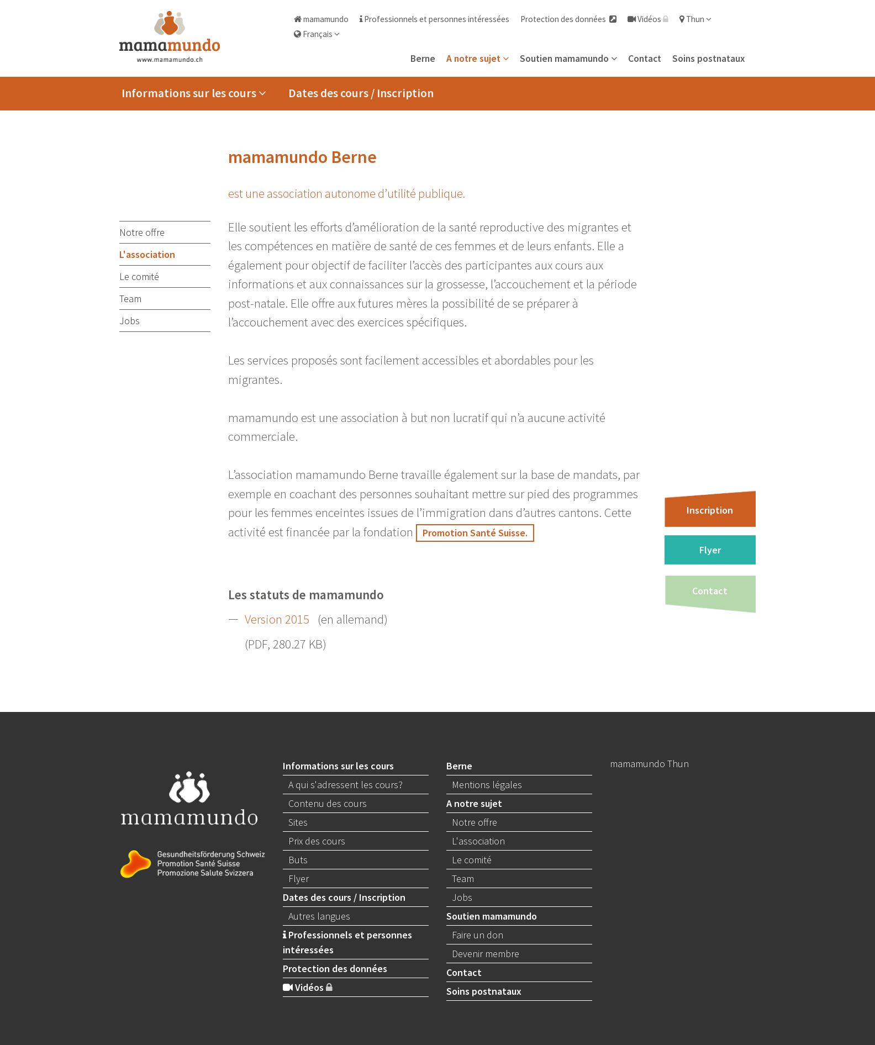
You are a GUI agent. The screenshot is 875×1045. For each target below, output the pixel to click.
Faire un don (477, 934)
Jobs (129, 320)
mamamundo (321, 19)
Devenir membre (485, 953)
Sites (298, 822)
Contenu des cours (327, 803)
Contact (644, 58)
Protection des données (568, 19)
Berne (422, 58)
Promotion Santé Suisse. (475, 532)
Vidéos (648, 19)
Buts (298, 859)
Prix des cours (316, 841)
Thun (695, 19)
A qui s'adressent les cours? (345, 784)
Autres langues (319, 916)
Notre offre (142, 232)
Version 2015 (277, 619)
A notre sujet (477, 58)
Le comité (139, 276)
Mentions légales (487, 784)
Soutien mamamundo (568, 58)
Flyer (710, 549)
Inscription (710, 510)
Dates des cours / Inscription (361, 93)
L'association (147, 254)
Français (317, 34)
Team (130, 298)
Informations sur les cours (194, 93)
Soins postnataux (708, 58)
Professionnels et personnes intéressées (434, 19)
